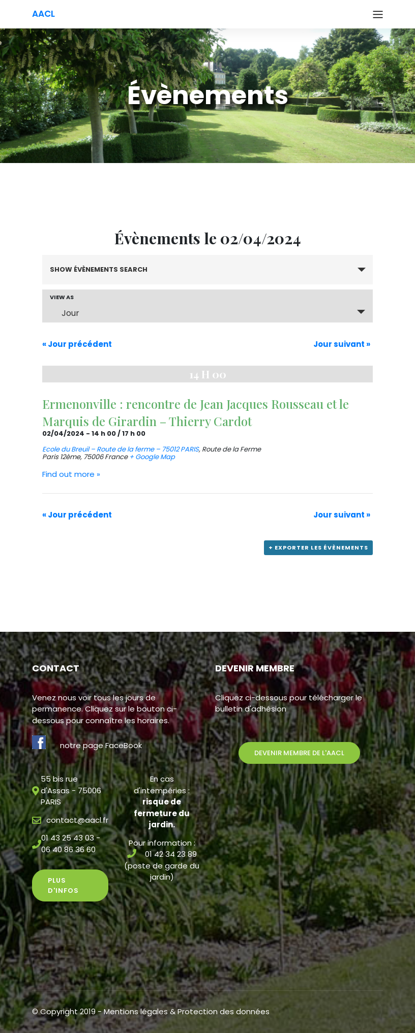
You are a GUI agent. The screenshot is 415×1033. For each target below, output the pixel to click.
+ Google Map (152, 457)
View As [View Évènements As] (62, 297)
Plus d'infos (63, 885)
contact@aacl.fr (77, 820)
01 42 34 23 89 (171, 854)
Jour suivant (341, 344)
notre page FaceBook (101, 745)
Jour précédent (77, 344)
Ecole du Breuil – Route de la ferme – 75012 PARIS (120, 449)
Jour (64, 313)
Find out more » (71, 474)
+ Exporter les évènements (318, 547)
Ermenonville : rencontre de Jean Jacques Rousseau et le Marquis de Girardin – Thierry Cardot (195, 412)
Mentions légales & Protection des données (187, 1011)
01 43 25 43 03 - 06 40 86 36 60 (70, 843)
